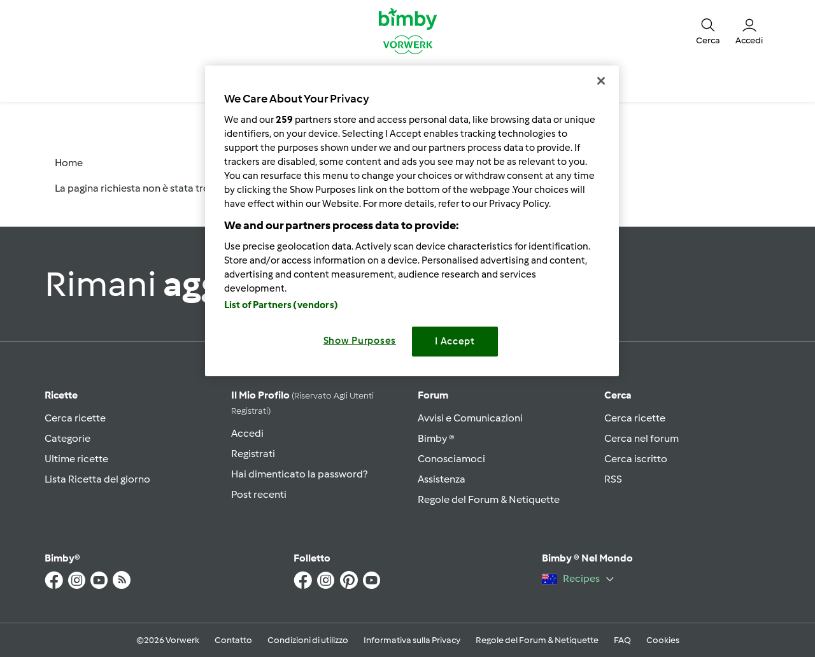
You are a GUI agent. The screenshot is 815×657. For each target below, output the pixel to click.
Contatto (233, 640)
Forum (433, 395)
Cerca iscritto (635, 459)
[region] (412, 221)
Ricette (61, 395)
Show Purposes (360, 340)
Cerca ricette (75, 418)
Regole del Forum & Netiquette (489, 499)
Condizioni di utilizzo (307, 640)
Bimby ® (436, 438)
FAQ (622, 640)
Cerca (618, 395)
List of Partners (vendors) (281, 305)
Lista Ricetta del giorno (97, 479)
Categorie (67, 438)
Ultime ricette (76, 459)
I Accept (455, 341)
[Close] (601, 81)
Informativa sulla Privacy (412, 640)
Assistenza (441, 479)
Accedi (247, 433)
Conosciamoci (451, 459)
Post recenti (259, 494)
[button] (708, 30)
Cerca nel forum (641, 438)
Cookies (662, 640)
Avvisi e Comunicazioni (470, 418)
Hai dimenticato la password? (299, 474)
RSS (613, 479)
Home (69, 163)
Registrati (253, 454)
